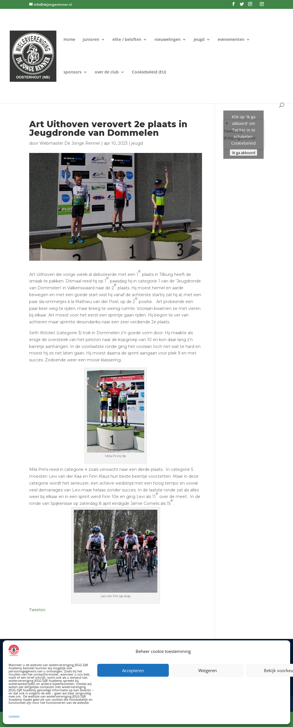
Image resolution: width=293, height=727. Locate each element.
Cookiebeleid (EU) (149, 72)
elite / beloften (126, 39)
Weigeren (207, 670)
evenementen (231, 39)
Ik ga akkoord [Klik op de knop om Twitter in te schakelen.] (243, 152)
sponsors (73, 72)
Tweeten (37, 609)
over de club (107, 72)
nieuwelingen (168, 39)
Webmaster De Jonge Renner (69, 143)
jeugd (199, 39)
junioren (91, 39)
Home (69, 39)
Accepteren (133, 670)
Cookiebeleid (14, 716)
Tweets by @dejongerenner (243, 134)
